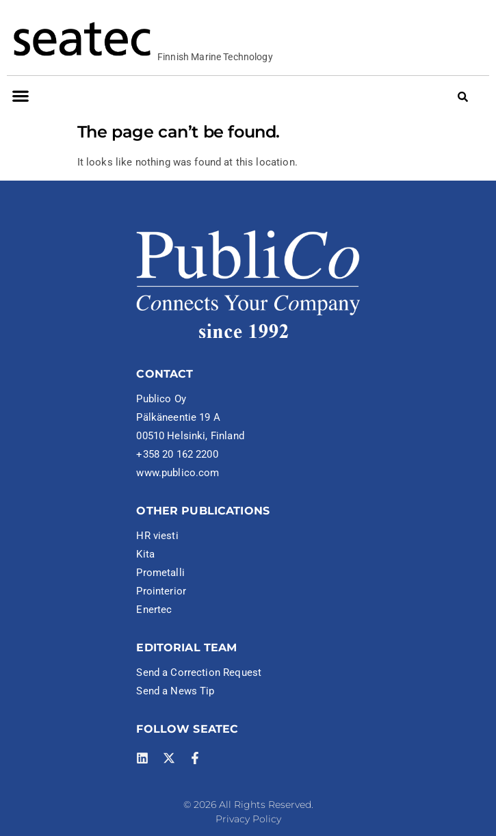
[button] (20, 96)
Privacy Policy (248, 819)
